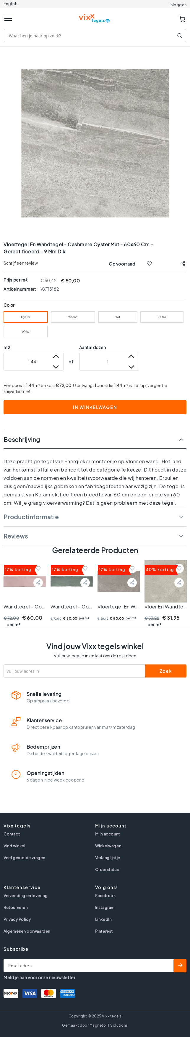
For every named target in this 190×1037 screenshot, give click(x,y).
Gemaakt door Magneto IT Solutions (95, 1025)
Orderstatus (107, 869)
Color (9, 305)
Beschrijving (22, 439)
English (10, 3)
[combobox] (95, 35)
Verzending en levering (26, 895)
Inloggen (178, 4)
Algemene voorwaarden (27, 931)
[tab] (95, 439)
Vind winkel (14, 845)
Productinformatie (31, 516)
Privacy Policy (17, 919)
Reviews (16, 536)
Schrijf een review (21, 263)
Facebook (105, 895)
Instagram (105, 907)
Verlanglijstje (107, 857)
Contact (12, 834)
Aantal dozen (92, 347)
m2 (7, 347)
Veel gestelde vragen (24, 857)
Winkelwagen (108, 845)
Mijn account (107, 834)
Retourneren (16, 907)
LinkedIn (103, 919)
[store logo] (95, 15)
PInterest (104, 931)
